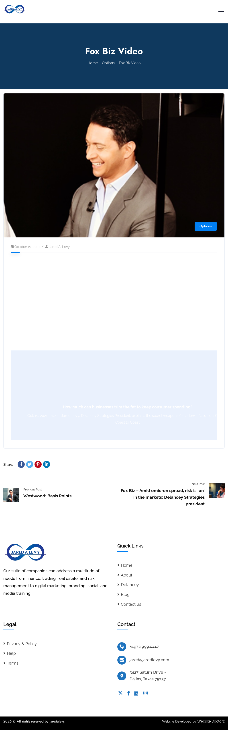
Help (11, 653)
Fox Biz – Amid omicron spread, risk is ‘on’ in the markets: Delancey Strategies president (163, 497)
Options (108, 63)
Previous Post (32, 489)
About (126, 575)
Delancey (130, 584)
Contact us (131, 604)
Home (93, 63)
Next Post (198, 484)
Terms (12, 663)
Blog (125, 594)
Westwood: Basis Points (47, 495)
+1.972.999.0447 (144, 646)
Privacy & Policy (22, 643)
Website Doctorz (211, 721)
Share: (8, 465)
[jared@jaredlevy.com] (121, 660)
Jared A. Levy (59, 247)
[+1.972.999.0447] (121, 646)
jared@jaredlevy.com (149, 659)
